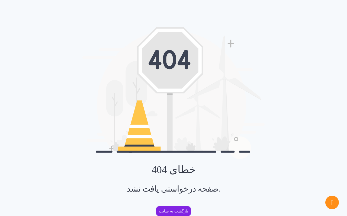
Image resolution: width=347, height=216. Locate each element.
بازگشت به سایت (173, 211)
